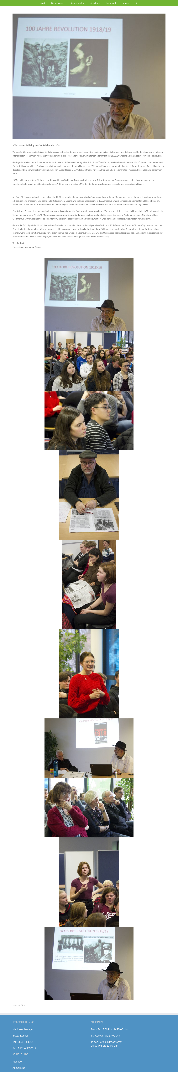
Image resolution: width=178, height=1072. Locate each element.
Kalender (18, 1061)
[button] (137, 3)
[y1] (89, 76)
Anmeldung (19, 1068)
